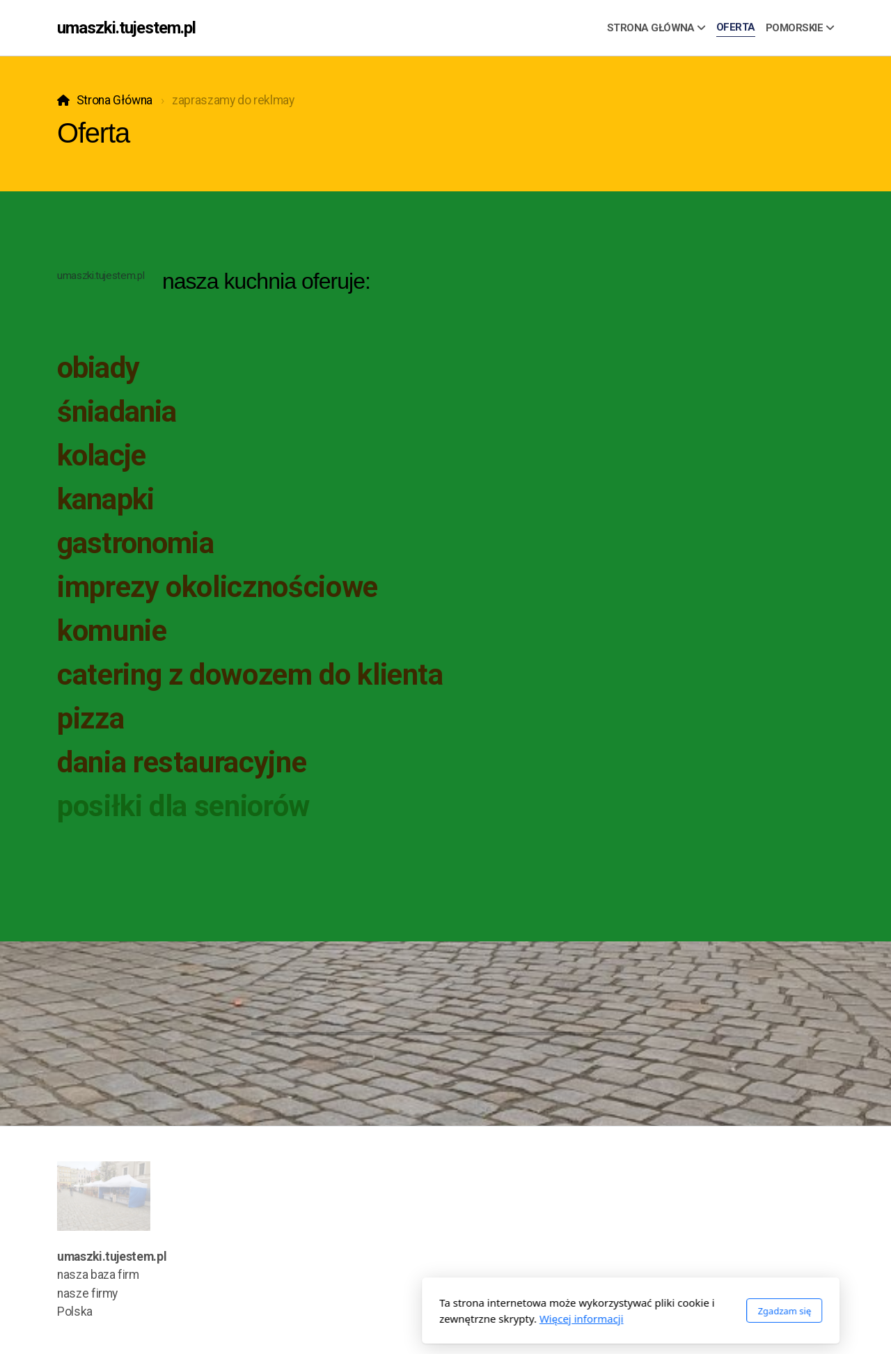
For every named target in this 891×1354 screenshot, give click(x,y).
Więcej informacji (396, 1318)
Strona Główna (114, 100)
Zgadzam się (599, 1311)
